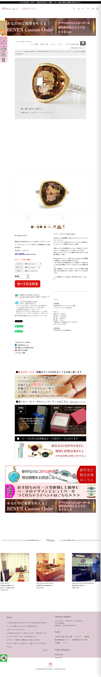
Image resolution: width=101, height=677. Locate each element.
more (45, 650)
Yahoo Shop (58, 657)
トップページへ (18, 51)
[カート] (93, 9)
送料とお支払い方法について (78, 48)
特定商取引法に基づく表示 (80, 640)
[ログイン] (83, 9)
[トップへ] (10, 8)
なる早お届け (27, 51)
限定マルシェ (34, 51)
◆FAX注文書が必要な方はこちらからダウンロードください (31, 315)
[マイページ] (88, 9)
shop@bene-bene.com (69, 625)
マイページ (53, 44)
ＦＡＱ (64, 643)
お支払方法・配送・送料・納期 (63, 636)
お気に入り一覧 (44, 44)
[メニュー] (97, 9)
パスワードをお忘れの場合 (72, 44)
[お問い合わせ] (79, 9)
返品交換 (86, 636)
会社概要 (57, 643)
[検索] (74, 9)
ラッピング (78, 636)
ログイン (60, 44)
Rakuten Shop (59, 654)
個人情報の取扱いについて (62, 640)
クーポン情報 (34, 44)
